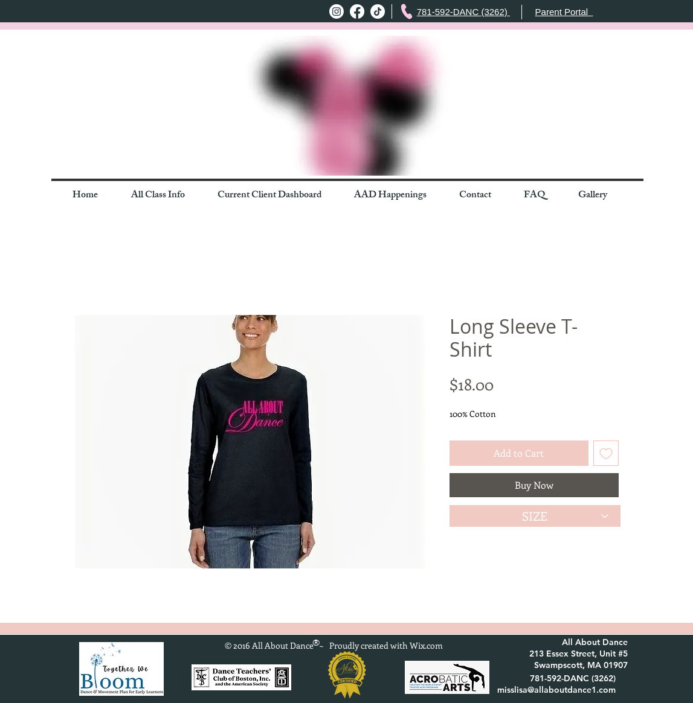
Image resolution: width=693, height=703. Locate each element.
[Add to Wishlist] (606, 453)
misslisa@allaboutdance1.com (556, 689)
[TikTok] (377, 11)
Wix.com (426, 645)
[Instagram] (336, 11)
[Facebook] (357, 11)
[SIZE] (535, 516)
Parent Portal (564, 12)
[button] (165, 196)
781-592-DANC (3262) (463, 12)
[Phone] (406, 11)
